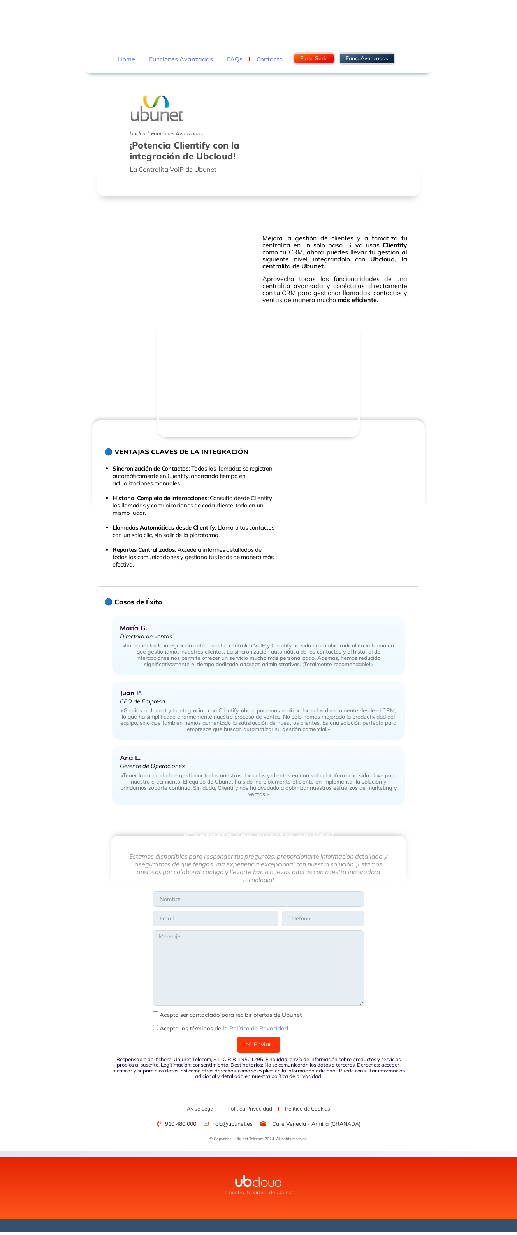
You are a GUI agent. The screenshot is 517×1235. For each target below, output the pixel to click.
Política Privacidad (249, 1111)
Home (126, 59)
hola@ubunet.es (192, 24)
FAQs (235, 59)
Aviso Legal (192, 1111)
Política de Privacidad (258, 1031)
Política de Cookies (315, 1111)
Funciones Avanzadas (181, 59)
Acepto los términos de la (224, 1031)
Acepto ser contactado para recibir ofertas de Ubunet (231, 1017)
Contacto (270, 59)
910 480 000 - (153, 24)
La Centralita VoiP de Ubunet (173, 169)
